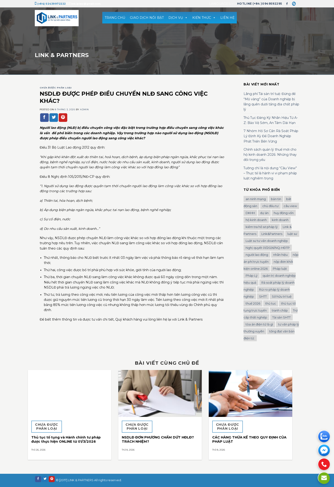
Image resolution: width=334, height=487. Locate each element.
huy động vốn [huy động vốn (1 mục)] (284, 213)
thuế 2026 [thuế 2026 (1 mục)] (253, 303)
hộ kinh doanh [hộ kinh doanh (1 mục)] (256, 220)
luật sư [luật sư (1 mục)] (292, 234)
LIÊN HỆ (227, 18)
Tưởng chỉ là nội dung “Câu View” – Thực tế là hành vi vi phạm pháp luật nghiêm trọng (270, 173)
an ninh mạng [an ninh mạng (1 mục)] (256, 199)
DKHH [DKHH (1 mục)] (250, 213)
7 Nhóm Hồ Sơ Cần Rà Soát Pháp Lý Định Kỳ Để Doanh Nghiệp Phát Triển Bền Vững (271, 136)
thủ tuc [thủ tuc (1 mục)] (270, 303)
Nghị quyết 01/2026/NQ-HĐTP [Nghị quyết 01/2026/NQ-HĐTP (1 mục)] (268, 248)
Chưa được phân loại (55, 87)
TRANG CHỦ (115, 18)
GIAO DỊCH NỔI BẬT (147, 18)
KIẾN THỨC (204, 17)
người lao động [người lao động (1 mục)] (257, 254)
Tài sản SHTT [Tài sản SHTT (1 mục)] (281, 317)
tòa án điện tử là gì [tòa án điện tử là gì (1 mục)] (259, 324)
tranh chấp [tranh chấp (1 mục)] (280, 310)
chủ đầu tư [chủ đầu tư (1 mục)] (270, 206)
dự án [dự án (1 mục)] (264, 213)
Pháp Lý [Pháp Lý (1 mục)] (251, 275)
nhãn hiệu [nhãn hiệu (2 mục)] (280, 254)
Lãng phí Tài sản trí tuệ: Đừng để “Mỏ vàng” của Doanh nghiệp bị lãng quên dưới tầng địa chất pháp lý (271, 101)
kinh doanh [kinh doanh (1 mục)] (280, 220)
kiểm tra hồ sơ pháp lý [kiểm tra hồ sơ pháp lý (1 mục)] (262, 227)
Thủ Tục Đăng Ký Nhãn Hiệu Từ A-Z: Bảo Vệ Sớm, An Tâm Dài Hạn (271, 120)
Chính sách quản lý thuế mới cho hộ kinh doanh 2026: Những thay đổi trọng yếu (270, 155)
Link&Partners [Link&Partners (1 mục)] (271, 234)
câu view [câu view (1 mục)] (290, 206)
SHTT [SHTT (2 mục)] (263, 296)
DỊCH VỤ (178, 17)
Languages (221, 4)
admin (84, 109)
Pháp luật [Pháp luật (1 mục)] (280, 268)
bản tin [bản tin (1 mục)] (276, 199)
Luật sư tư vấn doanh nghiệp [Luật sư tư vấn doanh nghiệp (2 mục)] (267, 241)
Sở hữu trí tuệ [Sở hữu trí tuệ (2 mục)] (282, 296)
